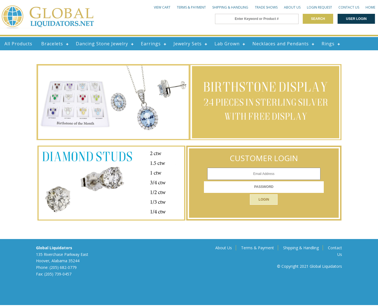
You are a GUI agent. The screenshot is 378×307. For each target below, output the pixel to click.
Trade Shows (266, 7)
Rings (328, 44)
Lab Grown (227, 44)
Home (370, 7)
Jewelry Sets (188, 44)
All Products (18, 44)
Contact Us (348, 7)
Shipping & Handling (230, 7)
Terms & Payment (191, 7)
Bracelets (52, 44)
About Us (292, 7)
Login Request (319, 7)
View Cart (162, 7)
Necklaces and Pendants (280, 44)
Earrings (151, 44)
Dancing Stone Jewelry (102, 44)
